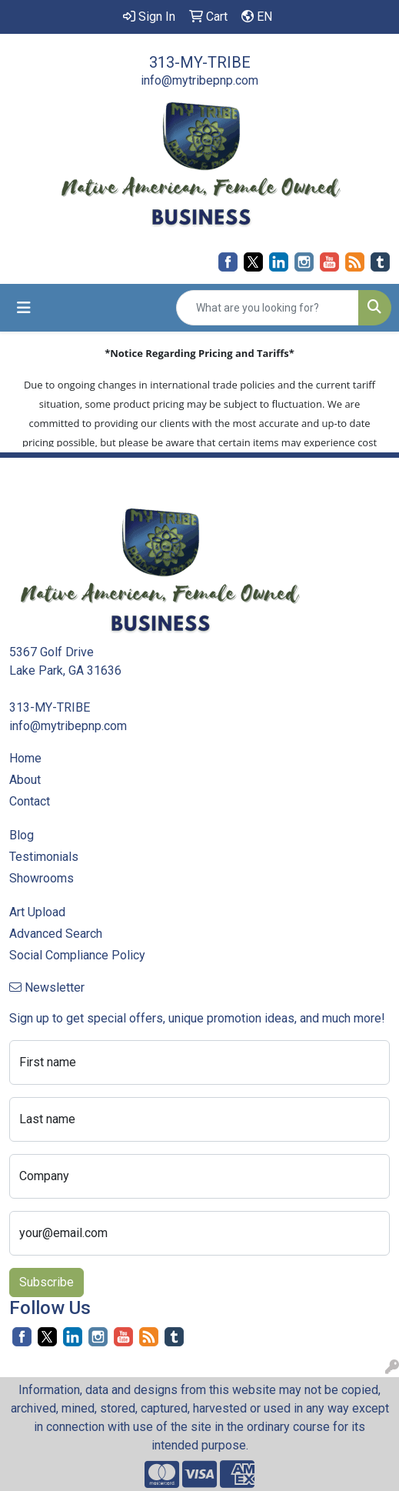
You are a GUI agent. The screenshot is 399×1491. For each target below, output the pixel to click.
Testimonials (43, 856)
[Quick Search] (267, 307)
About (25, 779)
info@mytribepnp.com (199, 80)
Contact (29, 801)
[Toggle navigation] (24, 308)
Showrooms (41, 878)
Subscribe (46, 1282)
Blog (21, 835)
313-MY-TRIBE (200, 62)
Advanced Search (55, 933)
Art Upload (37, 912)
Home (25, 758)
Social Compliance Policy (77, 955)
